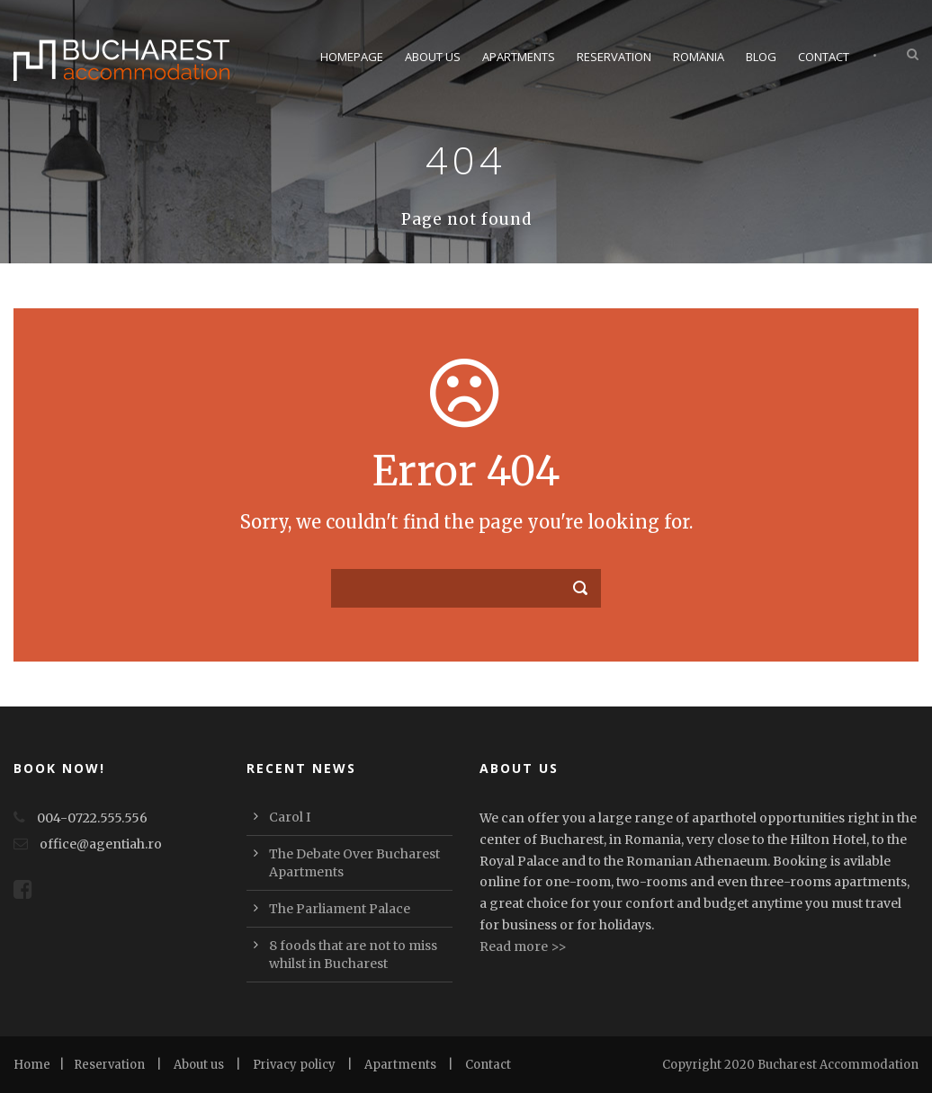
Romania (698, 57)
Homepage (351, 57)
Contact (823, 57)
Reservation (614, 57)
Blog (761, 57)
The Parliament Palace (339, 909)
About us (199, 1064)
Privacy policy (294, 1064)
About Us (433, 57)
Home (31, 1064)
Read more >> (523, 946)
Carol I (289, 817)
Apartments (518, 57)
